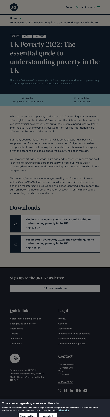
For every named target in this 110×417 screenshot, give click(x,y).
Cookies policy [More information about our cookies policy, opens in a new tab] (62, 412)
